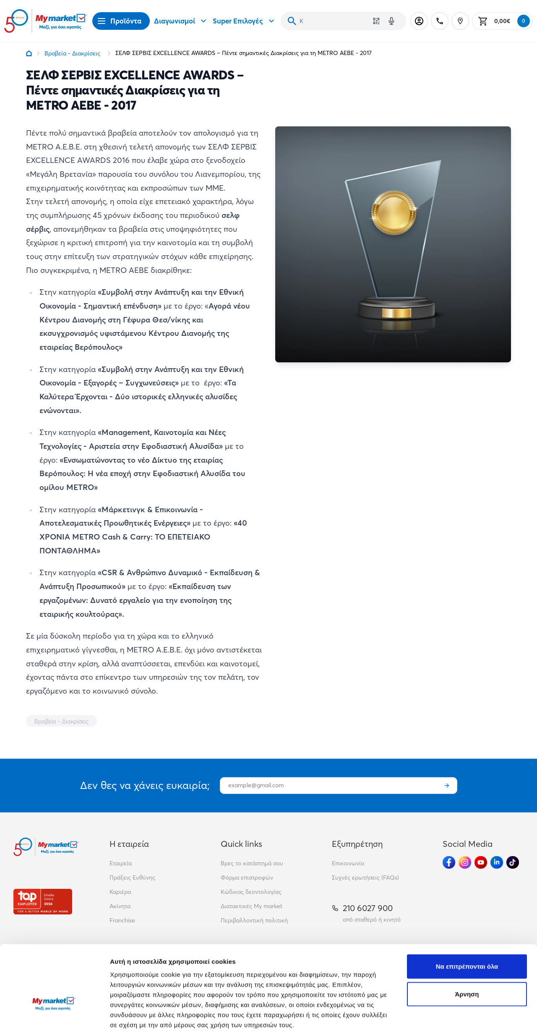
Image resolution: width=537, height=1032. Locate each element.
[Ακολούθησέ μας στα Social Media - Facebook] (449, 862)
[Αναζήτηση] (292, 21)
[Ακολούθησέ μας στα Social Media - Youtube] (480, 862)
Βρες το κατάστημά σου (252, 863)
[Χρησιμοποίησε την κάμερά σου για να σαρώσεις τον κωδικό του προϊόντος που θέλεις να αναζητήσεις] (376, 21)
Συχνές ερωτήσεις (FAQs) (365, 877)
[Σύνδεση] (419, 21)
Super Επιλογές (244, 21)
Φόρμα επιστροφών (247, 877)
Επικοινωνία (348, 863)
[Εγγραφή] (447, 786)
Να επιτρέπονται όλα (467, 910)
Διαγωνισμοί (181, 21)
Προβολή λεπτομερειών (146, 1015)
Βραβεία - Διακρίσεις (72, 53)
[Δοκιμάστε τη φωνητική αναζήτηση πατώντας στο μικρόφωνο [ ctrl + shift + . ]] (391, 21)
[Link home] (29, 53)
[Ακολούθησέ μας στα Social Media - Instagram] (465, 862)
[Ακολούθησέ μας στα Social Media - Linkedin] (496, 862)
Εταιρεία (120, 863)
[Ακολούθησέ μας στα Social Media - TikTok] (512, 862)
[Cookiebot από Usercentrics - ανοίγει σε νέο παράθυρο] (54, 1015)
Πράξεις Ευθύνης (132, 877)
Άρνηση (467, 937)
